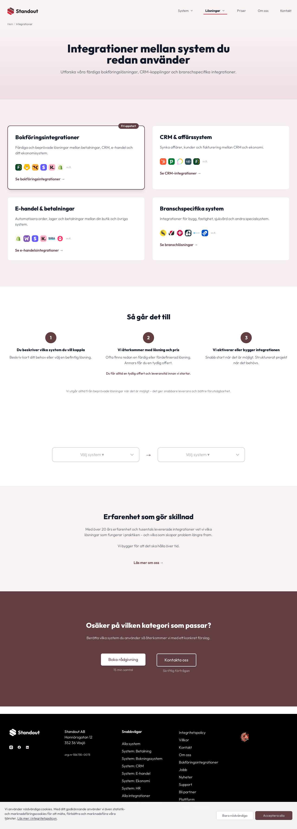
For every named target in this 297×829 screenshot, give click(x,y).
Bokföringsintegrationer (198, 762)
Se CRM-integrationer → (180, 173)
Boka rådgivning (123, 659)
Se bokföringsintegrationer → (40, 179)
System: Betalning (136, 751)
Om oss (263, 11)
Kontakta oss (176, 660)
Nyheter (186, 777)
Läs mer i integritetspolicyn (37, 818)
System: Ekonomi (136, 780)
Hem (10, 24)
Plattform (187, 799)
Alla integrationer (136, 795)
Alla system (131, 743)
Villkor (184, 740)
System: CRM (133, 766)
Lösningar (212, 11)
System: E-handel (136, 773)
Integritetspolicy (192, 732)
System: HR (131, 788)
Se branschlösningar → (179, 244)
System (183, 11)
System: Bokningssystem (142, 758)
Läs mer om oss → (149, 562)
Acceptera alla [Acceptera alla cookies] (273, 815)
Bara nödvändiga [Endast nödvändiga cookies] (234, 815)
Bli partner (187, 792)
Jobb (183, 769)
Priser (241, 11)
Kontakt (285, 11)
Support (185, 784)
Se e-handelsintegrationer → (39, 250)
